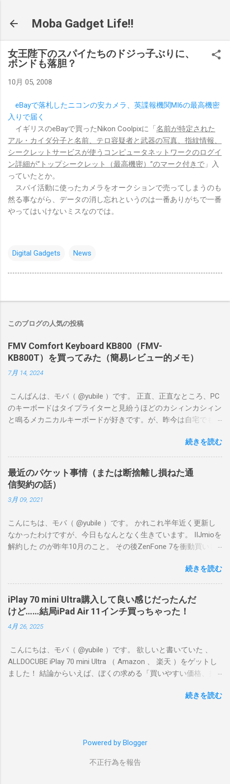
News (82, 253)
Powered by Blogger (115, 742)
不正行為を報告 (115, 762)
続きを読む (203, 441)
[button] (216, 55)
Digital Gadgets (36, 253)
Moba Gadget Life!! (82, 23)
